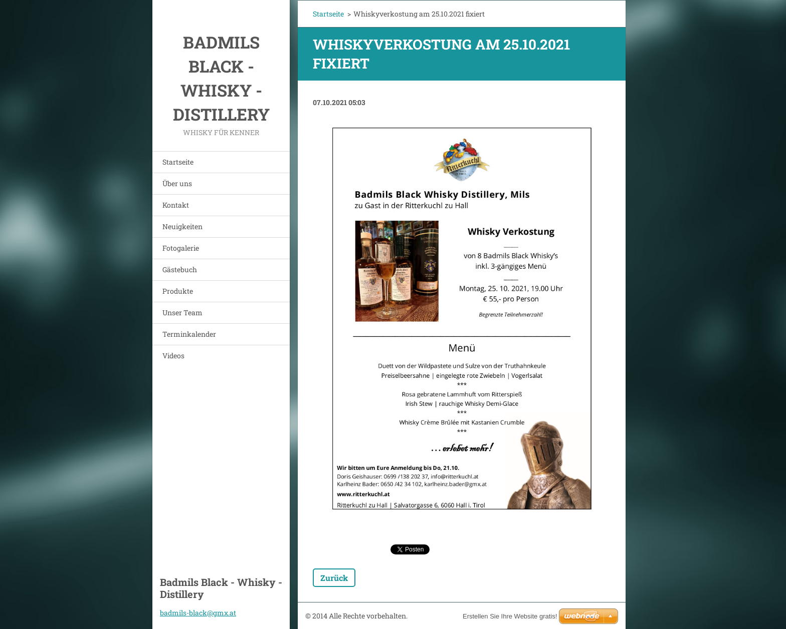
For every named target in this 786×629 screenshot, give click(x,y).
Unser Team (182, 312)
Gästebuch (179, 269)
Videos (173, 355)
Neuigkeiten (182, 226)
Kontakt (175, 205)
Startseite (177, 162)
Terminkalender (189, 334)
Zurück (334, 577)
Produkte (177, 291)
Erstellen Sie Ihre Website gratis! (510, 616)
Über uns (177, 183)
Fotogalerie (180, 248)
